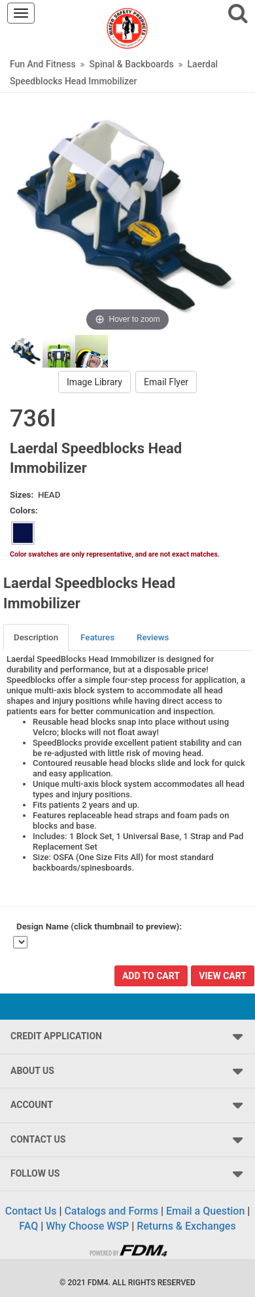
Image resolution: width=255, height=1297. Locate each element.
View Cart (222, 976)
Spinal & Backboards (132, 64)
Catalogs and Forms (111, 1211)
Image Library (94, 382)
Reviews (153, 637)
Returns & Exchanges (186, 1226)
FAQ (28, 1226)
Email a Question (205, 1211)
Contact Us (31, 1211)
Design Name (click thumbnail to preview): (99, 926)
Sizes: (21, 495)
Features (97, 637)
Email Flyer (166, 382)
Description (36, 637)
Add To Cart (151, 976)
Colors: (24, 510)
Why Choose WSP (87, 1226)
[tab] (36, 637)
